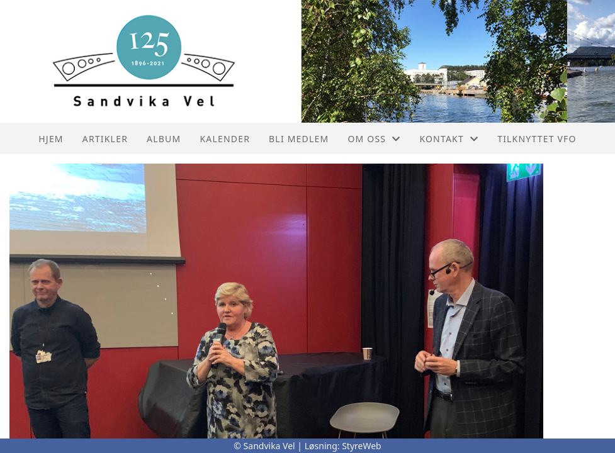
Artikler (105, 139)
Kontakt (448, 139)
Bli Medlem (299, 139)
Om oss (373, 139)
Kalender (225, 139)
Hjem (50, 139)
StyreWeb (361, 446)
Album (164, 139)
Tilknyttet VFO (537, 139)
